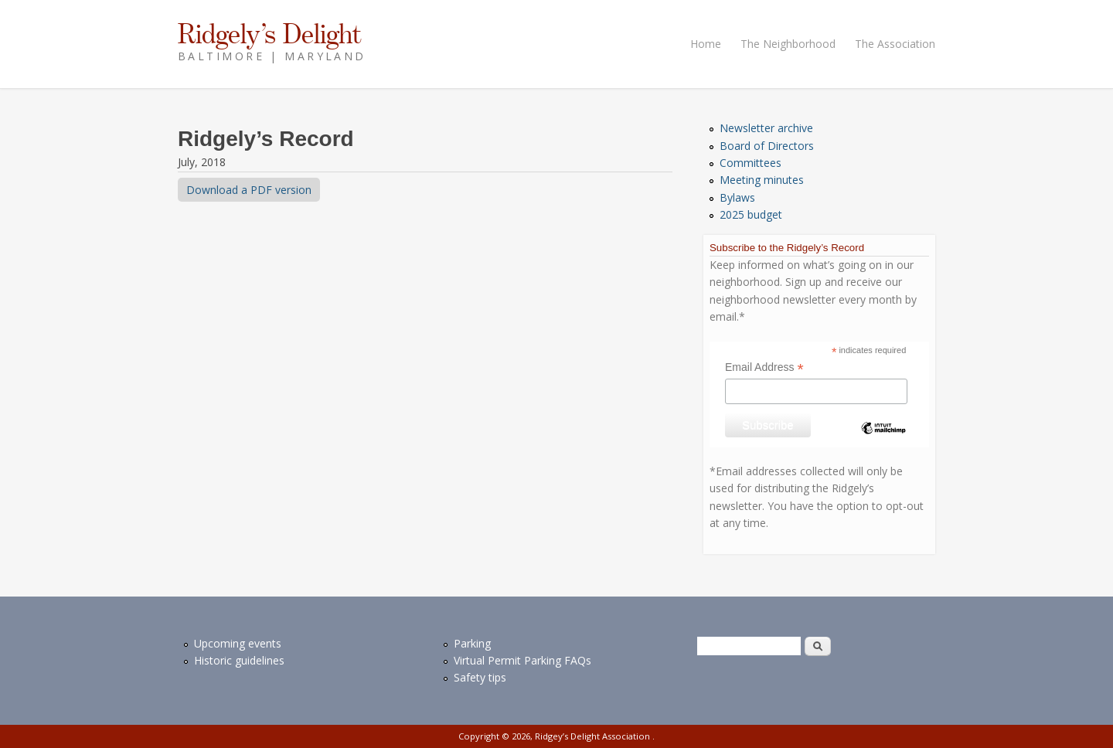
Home (705, 43)
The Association (895, 43)
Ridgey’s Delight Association (593, 736)
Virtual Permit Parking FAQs (522, 660)
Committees (750, 162)
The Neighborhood (788, 43)
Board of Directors (767, 145)
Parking (472, 643)
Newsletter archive (766, 128)
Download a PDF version (248, 189)
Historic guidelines (239, 660)
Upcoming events (237, 643)
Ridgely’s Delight (270, 33)
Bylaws (737, 197)
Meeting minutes (762, 179)
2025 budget (751, 214)
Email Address (764, 367)
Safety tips (480, 677)
